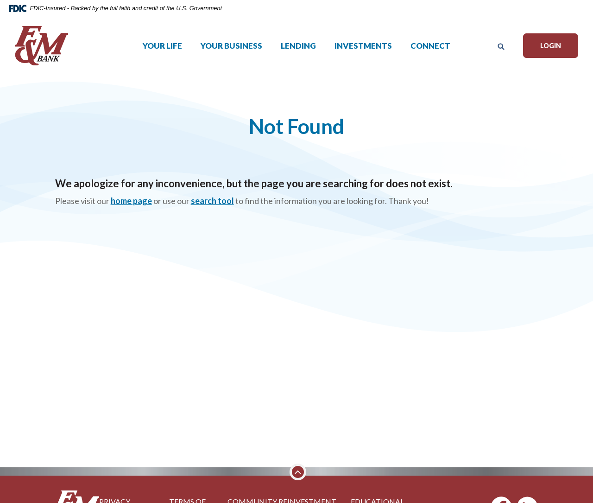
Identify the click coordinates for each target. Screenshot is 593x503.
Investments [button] (363, 50)
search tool (212, 201)
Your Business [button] (231, 50)
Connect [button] (430, 50)
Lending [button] (298, 50)
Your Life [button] (162, 50)
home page (131, 201)
